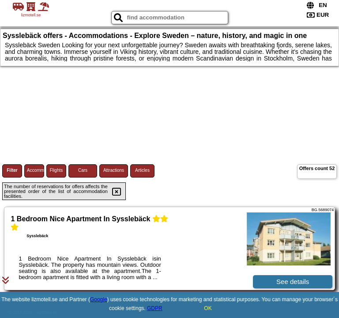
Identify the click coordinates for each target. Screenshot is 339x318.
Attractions (113, 170)
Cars (82, 170)
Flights (56, 170)
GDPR (154, 308)
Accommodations (35, 170)
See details (292, 281)
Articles (142, 170)
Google (98, 299)
